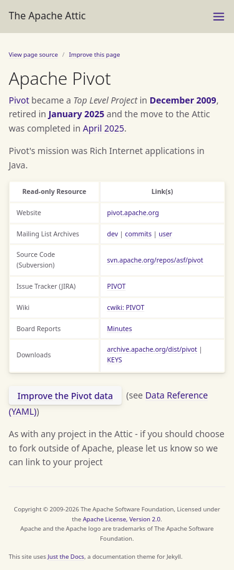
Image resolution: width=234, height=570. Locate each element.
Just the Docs (65, 557)
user (165, 233)
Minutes (119, 328)
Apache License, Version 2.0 (121, 519)
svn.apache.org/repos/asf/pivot (155, 260)
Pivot (19, 100)
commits (138, 233)
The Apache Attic (47, 15)
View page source (33, 55)
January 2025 (77, 114)
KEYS (114, 359)
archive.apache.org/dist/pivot (152, 349)
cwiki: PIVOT (126, 307)
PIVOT (116, 286)
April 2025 (103, 128)
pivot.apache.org (133, 212)
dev (113, 233)
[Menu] (218, 16)
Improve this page (94, 55)
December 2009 (183, 100)
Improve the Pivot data (65, 396)
